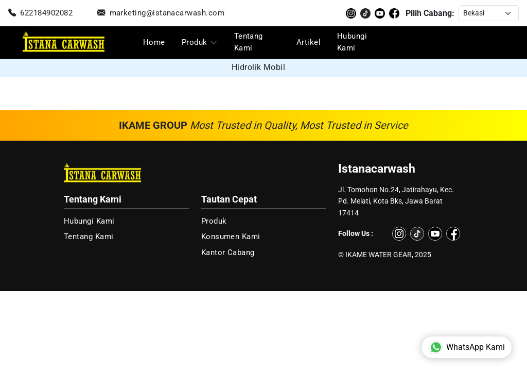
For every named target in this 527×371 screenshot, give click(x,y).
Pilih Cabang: (430, 13)
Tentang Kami (248, 42)
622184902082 (40, 13)
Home (154, 42)
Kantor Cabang (228, 252)
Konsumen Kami (230, 236)
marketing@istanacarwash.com (160, 13)
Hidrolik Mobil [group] (259, 67)
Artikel (308, 42)
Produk (194, 42)
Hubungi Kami (352, 42)
